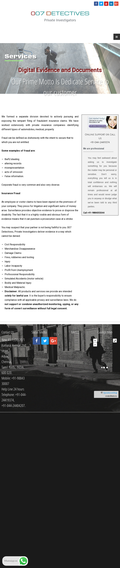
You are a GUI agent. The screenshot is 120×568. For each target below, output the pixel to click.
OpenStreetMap (110, 393)
